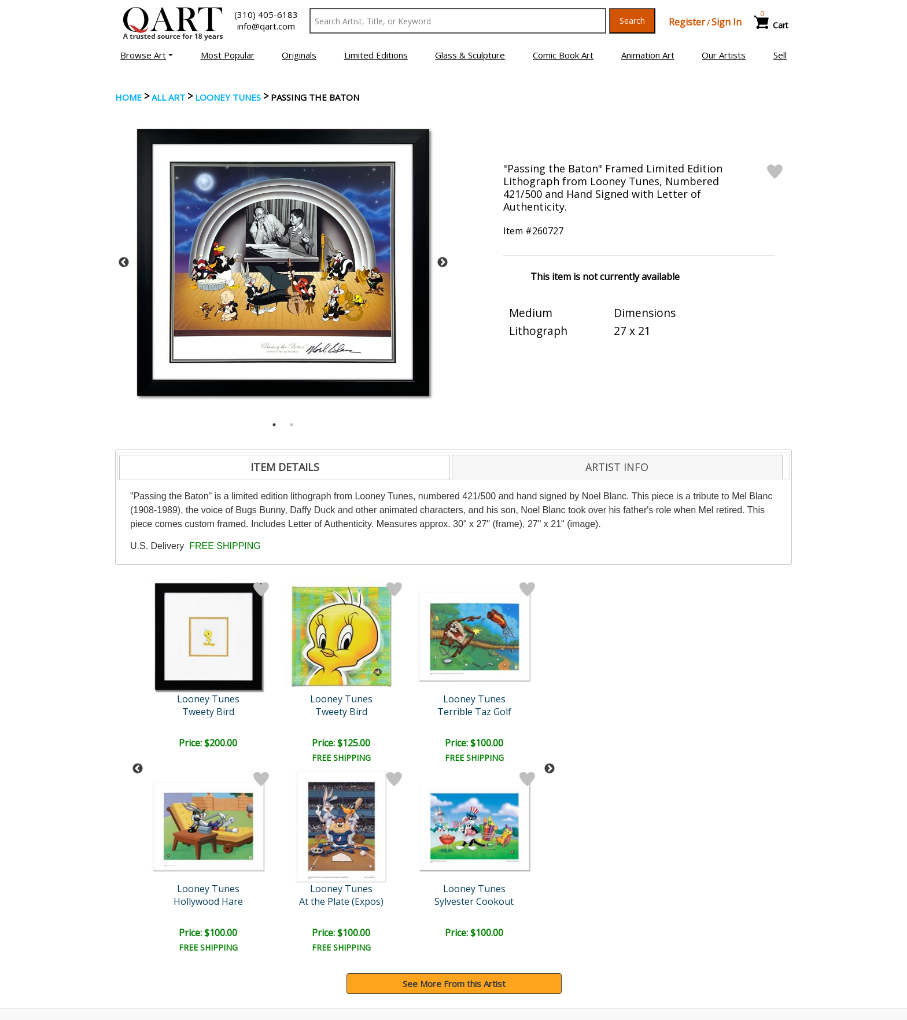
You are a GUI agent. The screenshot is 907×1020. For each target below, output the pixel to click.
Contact (306, 928)
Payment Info (489, 912)
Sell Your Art (143, 945)
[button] (146, 55)
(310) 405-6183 (266, 14)
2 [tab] (291, 424)
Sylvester (509, 711)
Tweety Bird (209, 711)
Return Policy (488, 945)
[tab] (284, 467)
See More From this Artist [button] (454, 794)
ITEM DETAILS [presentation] (284, 467)
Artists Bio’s (659, 928)
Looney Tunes (228, 97)
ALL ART (168, 97)
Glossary (652, 912)
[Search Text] (458, 20)
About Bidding (146, 961)
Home (128, 97)
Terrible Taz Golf (309, 711)
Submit (309, 851)
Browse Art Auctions (159, 912)
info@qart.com (266, 26)
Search (632, 20)
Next (442, 262)
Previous (124, 262)
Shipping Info (487, 928)
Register (687, 22)
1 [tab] (274, 424)
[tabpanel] (283, 262)
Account (306, 912)
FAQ (299, 945)
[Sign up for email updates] (202, 851)
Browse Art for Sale (158, 928)
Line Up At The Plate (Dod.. (410, 711)
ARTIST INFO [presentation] (616, 467)
